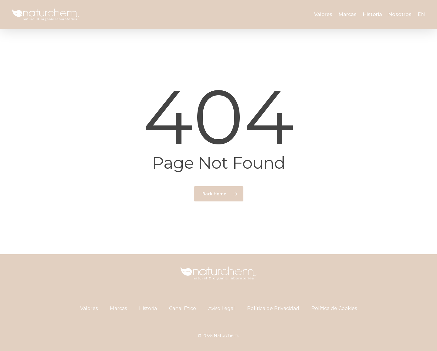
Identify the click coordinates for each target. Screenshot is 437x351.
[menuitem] (421, 14)
